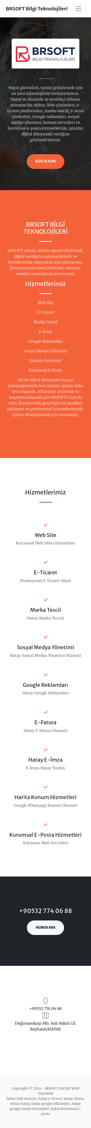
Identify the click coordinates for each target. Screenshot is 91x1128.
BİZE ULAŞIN (45, 161)
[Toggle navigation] (78, 9)
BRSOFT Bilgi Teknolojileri (37, 9)
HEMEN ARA (45, 928)
